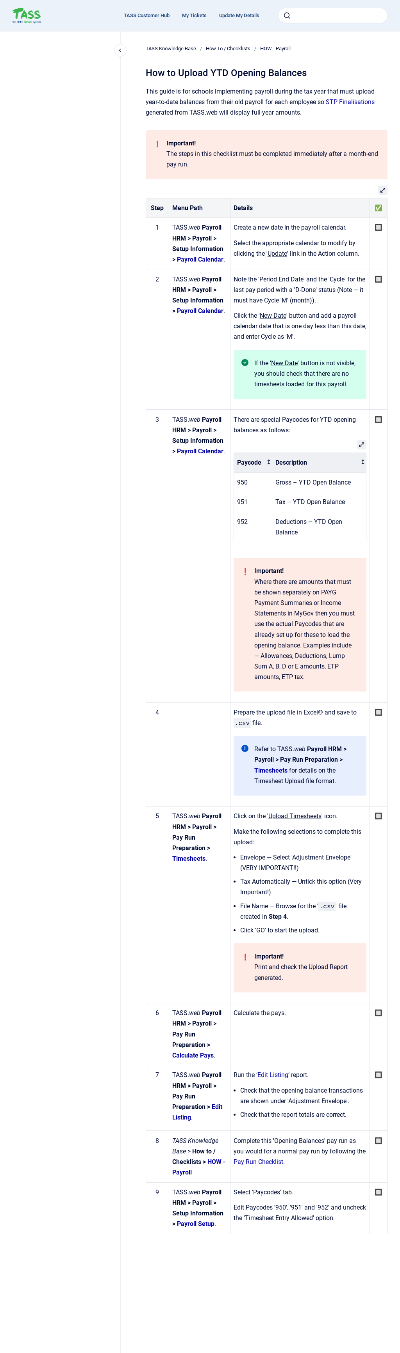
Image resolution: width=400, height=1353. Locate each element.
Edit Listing (272, 1075)
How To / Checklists (228, 48)
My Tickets (194, 15)
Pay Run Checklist (258, 1162)
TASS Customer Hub (147, 15)
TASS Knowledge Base (171, 48)
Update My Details (239, 15)
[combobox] (333, 15)
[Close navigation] (120, 50)
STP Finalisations (350, 102)
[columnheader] (253, 462)
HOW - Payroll (275, 48)
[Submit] (287, 15)
